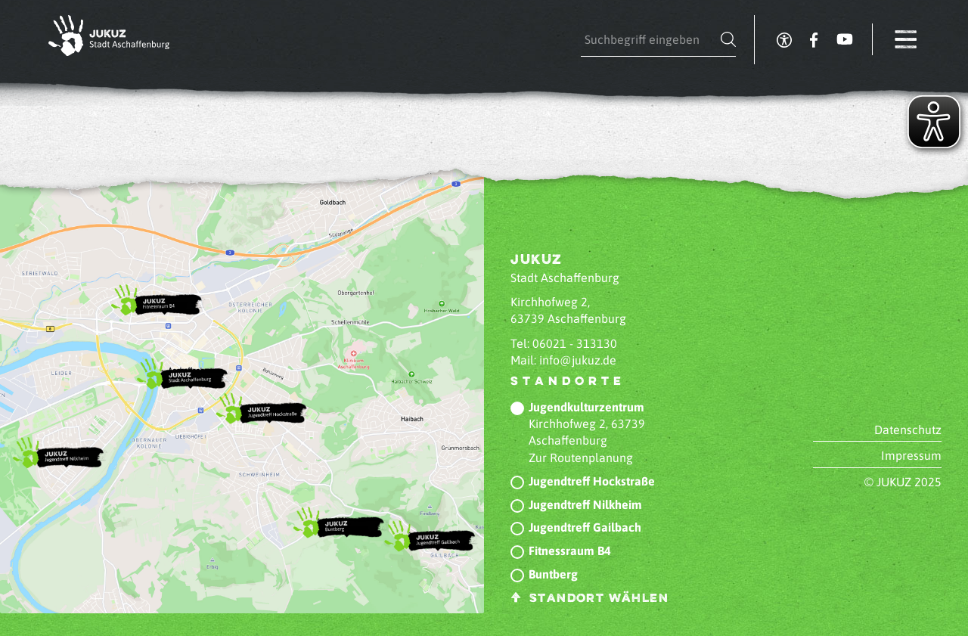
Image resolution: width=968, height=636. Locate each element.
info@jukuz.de (577, 360)
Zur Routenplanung (581, 457)
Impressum (911, 455)
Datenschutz (908, 429)
